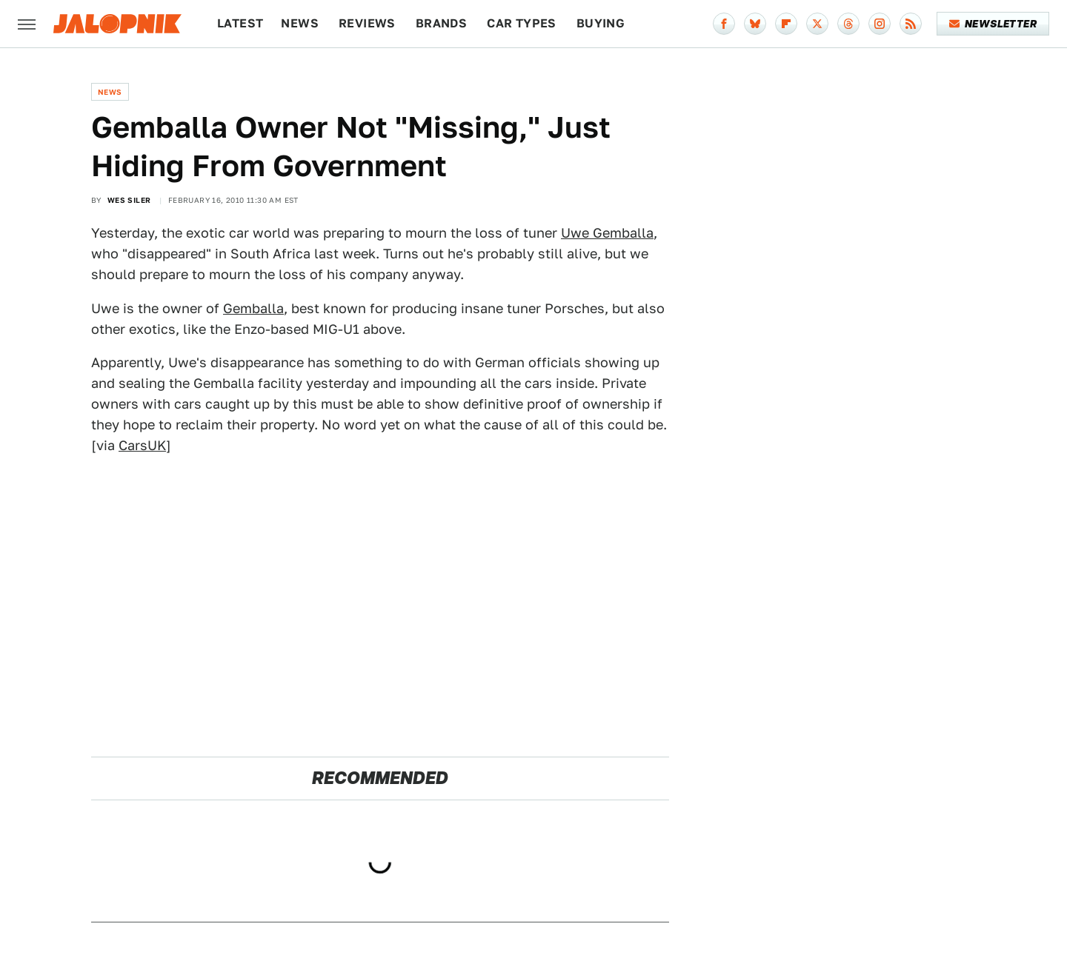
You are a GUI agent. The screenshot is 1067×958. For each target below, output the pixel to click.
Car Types (521, 23)
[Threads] (848, 24)
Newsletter (993, 23)
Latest (240, 23)
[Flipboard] (786, 24)
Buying (600, 23)
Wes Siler (129, 199)
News (300, 23)
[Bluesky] (755, 24)
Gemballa (253, 308)
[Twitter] (817, 24)
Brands (441, 23)
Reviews (367, 23)
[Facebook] (724, 24)
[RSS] (911, 24)
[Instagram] (879, 24)
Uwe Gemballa (607, 233)
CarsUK (142, 445)
